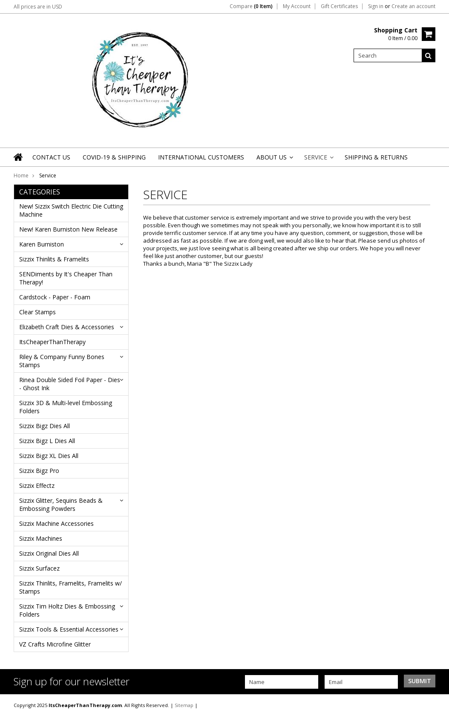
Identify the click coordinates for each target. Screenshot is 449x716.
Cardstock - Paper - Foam (54, 297)
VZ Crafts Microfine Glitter (55, 644)
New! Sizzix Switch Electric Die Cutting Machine (71, 210)
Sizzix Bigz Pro (39, 471)
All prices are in (38, 6)
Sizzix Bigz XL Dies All (48, 456)
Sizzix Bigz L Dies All (47, 441)
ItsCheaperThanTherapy (52, 342)
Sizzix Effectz (37, 485)
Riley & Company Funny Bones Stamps (61, 361)
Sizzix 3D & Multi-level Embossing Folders (65, 407)
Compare (251, 6)
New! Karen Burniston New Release (68, 229)
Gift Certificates (339, 6)
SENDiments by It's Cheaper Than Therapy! (65, 278)
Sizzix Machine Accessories (56, 523)
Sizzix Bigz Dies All (44, 426)
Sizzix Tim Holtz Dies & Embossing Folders (67, 610)
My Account (297, 6)
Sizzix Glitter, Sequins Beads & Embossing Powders (61, 504)
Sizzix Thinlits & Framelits (54, 259)
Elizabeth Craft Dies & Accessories (66, 327)
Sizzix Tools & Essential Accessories (68, 629)
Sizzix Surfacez (39, 568)
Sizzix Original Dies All (49, 553)
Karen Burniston (41, 244)
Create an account (413, 6)
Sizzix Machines (40, 538)
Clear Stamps (37, 312)
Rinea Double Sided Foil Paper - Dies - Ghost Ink (69, 384)
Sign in (375, 6)
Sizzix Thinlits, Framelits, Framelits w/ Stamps (70, 587)
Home (21, 175)
